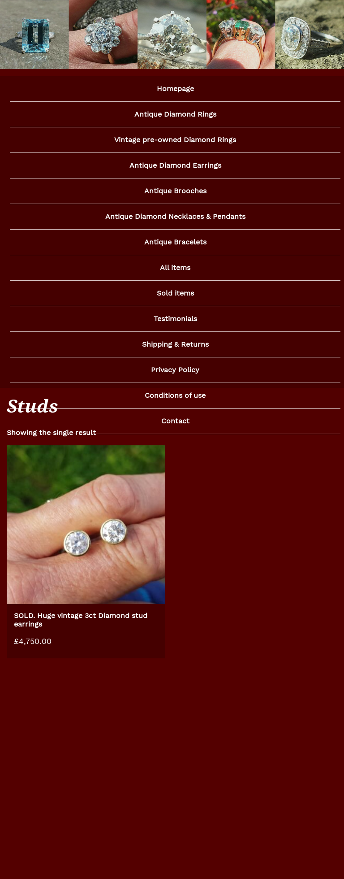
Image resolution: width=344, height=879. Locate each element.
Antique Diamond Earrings (175, 166)
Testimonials (175, 322)
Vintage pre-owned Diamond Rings (175, 140)
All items (175, 270)
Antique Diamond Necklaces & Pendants (175, 218)
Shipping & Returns (175, 348)
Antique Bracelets (175, 244)
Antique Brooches (175, 192)
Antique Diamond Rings (175, 114)
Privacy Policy (175, 374)
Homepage (175, 88)
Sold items (175, 296)
